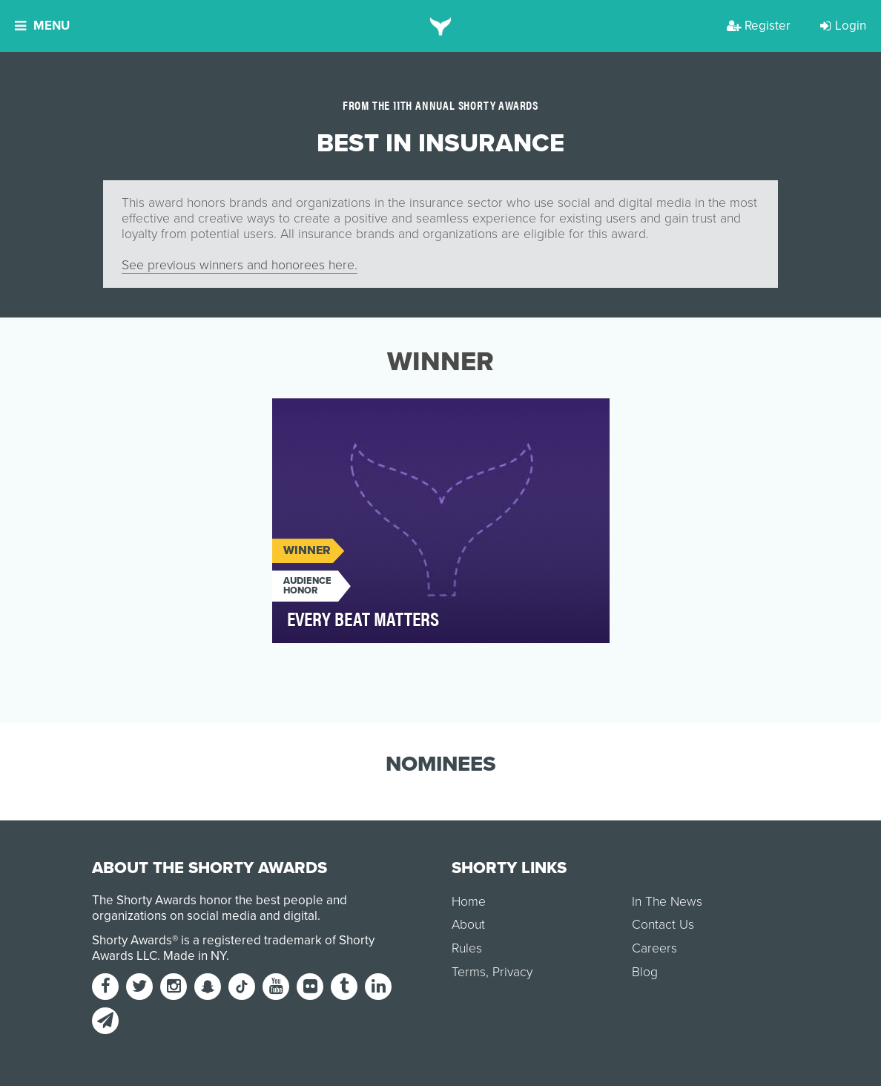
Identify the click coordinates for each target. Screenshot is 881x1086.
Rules (467, 948)
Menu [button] (42, 25)
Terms (469, 972)
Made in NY (194, 956)
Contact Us (663, 924)
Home (469, 901)
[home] (440, 26)
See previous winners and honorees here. (239, 265)
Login (843, 25)
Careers (654, 948)
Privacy (512, 972)
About (468, 924)
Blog (645, 972)
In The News (667, 901)
